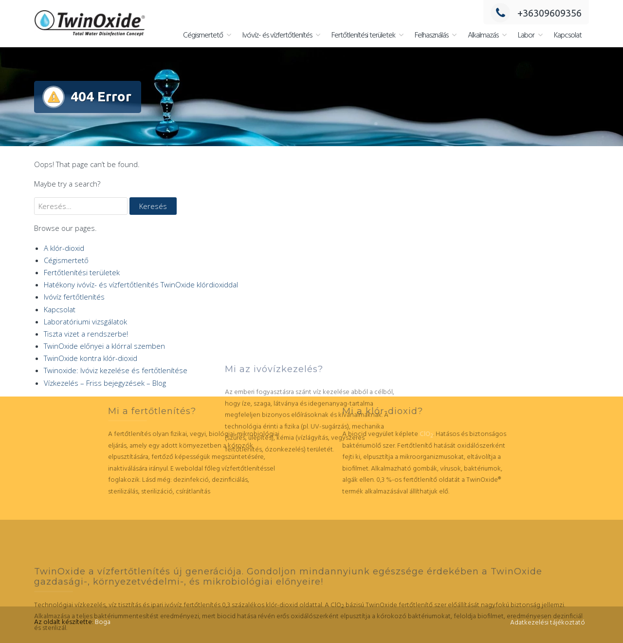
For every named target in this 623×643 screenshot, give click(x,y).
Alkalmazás (483, 35)
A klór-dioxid (64, 248)
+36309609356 (536, 13)
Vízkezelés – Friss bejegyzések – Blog (105, 383)
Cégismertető (203, 35)
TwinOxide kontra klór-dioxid (90, 358)
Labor (526, 35)
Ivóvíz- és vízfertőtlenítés (277, 35)
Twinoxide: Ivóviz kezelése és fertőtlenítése (115, 370)
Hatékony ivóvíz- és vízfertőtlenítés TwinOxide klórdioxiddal (141, 284)
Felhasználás (431, 35)
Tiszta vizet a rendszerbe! (86, 334)
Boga (102, 622)
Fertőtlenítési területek (363, 35)
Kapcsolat (568, 35)
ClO (347, 434)
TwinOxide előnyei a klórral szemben (104, 346)
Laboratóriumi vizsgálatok (85, 321)
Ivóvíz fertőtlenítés (74, 297)
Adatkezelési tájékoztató (547, 622)
